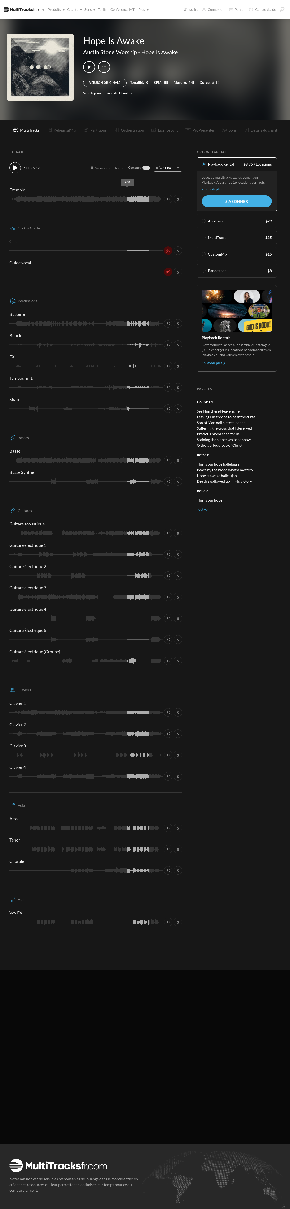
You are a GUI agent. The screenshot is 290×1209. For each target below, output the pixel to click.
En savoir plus (212, 189)
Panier (236, 9)
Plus (142, 9)
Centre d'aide (262, 9)
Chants (73, 9)
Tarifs (102, 9)
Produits (55, 9)
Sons (89, 9)
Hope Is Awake (159, 52)
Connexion (213, 9)
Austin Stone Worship (110, 52)
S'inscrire (191, 9)
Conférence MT (122, 9)
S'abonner (236, 201)
